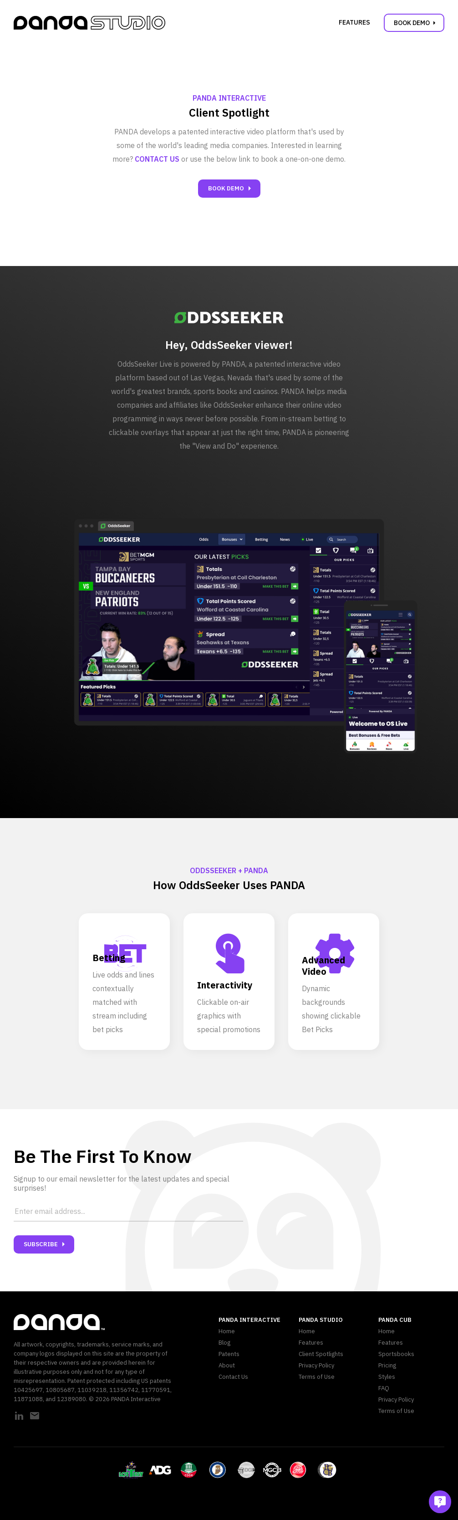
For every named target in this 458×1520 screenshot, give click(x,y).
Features (354, 22)
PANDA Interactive (229, 97)
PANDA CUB (395, 1320)
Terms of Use (317, 1377)
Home (227, 1331)
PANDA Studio (321, 1320)
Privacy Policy (316, 1365)
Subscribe (46, 1244)
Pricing (387, 1365)
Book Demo (416, 23)
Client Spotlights (321, 1354)
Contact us (157, 159)
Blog (224, 1342)
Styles (386, 1377)
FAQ (383, 1388)
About (227, 1365)
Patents (229, 1354)
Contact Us (233, 1377)
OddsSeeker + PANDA (229, 870)
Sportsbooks (396, 1354)
